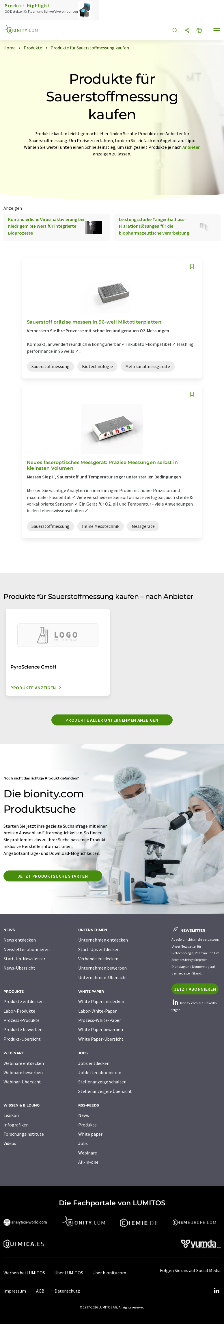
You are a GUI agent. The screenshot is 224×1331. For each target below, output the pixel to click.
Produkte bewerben (22, 1029)
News (83, 1115)
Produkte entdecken (23, 1001)
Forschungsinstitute (23, 1134)
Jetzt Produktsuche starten (53, 876)
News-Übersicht (19, 968)
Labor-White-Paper (97, 1011)
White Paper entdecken (101, 1001)
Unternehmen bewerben (102, 968)
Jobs (83, 1143)
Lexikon (11, 1115)
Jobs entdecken (93, 1063)
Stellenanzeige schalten (102, 1082)
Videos (9, 1143)
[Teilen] (187, 30)
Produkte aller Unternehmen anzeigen (112, 720)
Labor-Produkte (19, 1011)
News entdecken (19, 940)
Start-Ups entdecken (99, 949)
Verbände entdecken (98, 958)
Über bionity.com (109, 1273)
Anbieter (191, 147)
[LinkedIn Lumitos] (216, 1291)
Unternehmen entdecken (103, 940)
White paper (90, 1134)
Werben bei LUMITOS (24, 1273)
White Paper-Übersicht (101, 1039)
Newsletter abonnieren (26, 949)
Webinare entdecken (23, 1063)
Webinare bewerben (23, 1072)
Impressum (14, 1291)
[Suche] (175, 30)
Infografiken (16, 1125)
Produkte (87, 1125)
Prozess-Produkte (21, 1020)
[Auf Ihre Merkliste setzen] (192, 266)
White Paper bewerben (100, 1029)
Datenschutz (67, 1291)
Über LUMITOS (68, 1273)
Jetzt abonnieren (195, 989)
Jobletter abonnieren (99, 1072)
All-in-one (88, 1162)
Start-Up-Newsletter (24, 958)
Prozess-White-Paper (99, 1020)
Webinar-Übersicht (22, 1082)
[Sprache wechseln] (199, 30)
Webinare (87, 1153)
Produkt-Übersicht (22, 1039)
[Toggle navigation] (217, 31)
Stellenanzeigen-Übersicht (105, 1091)
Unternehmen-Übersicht (102, 977)
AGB (40, 1291)
